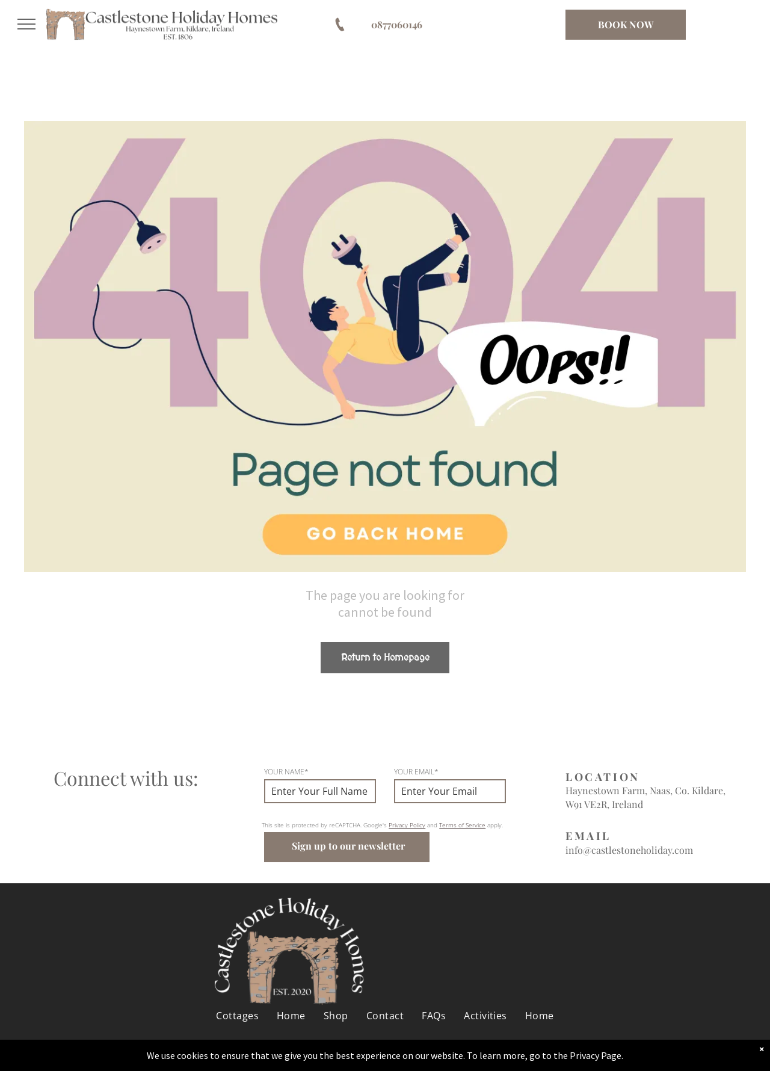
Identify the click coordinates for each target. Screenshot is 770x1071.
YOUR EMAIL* (416, 772)
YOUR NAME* (286, 772)
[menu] (26, 24)
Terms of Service (462, 825)
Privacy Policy (407, 825)
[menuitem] (237, 1015)
